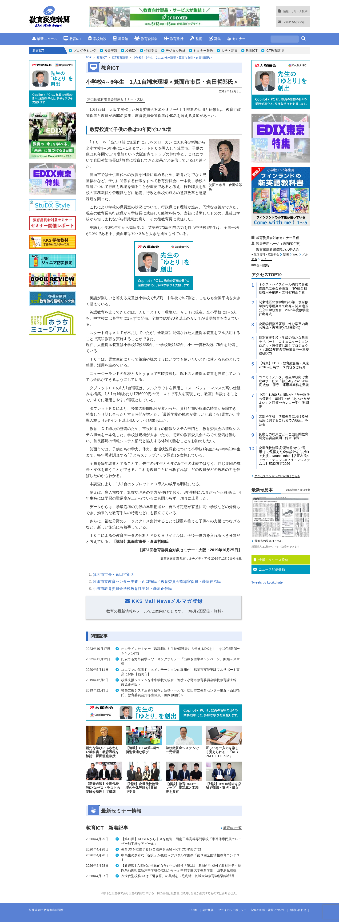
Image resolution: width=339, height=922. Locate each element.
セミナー (236, 39)
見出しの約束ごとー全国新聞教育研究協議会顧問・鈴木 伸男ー (283, 436)
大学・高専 (229, 50)
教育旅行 (173, 39)
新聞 (286, 254)
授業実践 (110, 50)
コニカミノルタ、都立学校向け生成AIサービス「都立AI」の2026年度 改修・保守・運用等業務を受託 (284, 381)
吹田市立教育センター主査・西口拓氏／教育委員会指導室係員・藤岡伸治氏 (157, 582)
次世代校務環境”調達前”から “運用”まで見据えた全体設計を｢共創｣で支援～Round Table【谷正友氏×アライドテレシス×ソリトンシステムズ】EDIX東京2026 (284, 455)
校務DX (130, 50)
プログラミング (84, 50)
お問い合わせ (297, 910)
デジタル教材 (175, 50)
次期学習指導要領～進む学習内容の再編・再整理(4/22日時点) (283, 326)
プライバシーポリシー (232, 910)
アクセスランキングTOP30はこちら (277, 476)
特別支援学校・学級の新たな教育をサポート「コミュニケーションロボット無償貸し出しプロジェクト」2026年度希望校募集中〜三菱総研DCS (284, 345)
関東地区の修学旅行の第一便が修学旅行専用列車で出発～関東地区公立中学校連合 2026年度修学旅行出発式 (284, 308)
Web (295, 254)
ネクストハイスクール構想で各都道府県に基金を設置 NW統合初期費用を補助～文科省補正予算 (283, 288)
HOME (193, 910)
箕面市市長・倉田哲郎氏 (113, 574)
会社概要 (208, 910)
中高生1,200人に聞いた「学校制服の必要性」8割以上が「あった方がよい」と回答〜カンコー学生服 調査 (284, 400)
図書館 (120, 39)
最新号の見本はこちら (269, 541)
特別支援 (151, 50)
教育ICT (72, 39)
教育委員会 (146, 39)
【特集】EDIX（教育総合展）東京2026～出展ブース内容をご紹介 (284, 365)
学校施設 (97, 39)
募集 (215, 39)
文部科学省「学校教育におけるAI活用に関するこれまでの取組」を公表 (283, 420)
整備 (196, 39)
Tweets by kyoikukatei (267, 582)
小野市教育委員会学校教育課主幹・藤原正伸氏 (132, 589)
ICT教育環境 (275, 50)
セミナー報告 (203, 50)
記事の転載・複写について (268, 910)
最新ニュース (44, 39)
